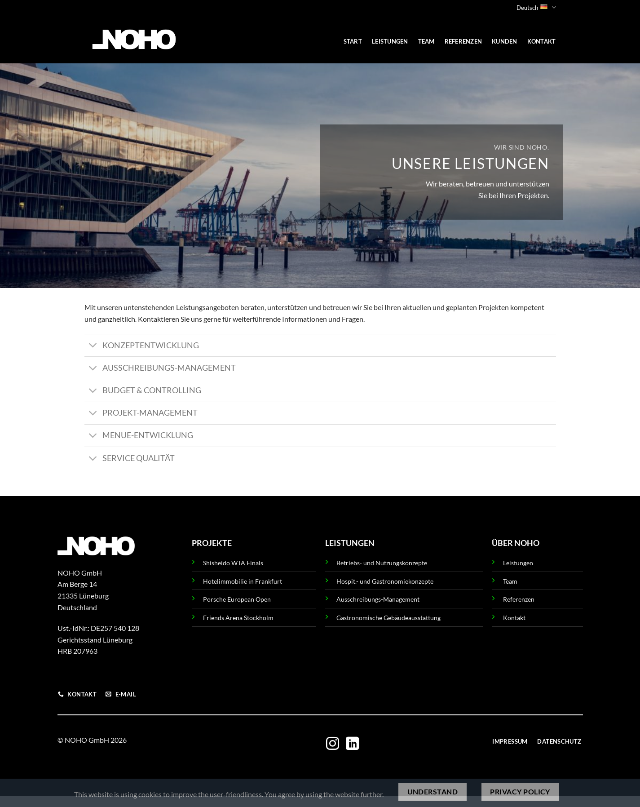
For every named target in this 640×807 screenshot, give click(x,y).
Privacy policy (520, 792)
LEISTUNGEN (390, 41)
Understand (432, 792)
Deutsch (536, 7)
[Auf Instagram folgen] (332, 744)
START (353, 41)
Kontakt (514, 617)
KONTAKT (541, 41)
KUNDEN (504, 41)
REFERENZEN (463, 41)
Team (510, 581)
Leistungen (518, 563)
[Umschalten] (93, 346)
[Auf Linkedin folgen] (352, 744)
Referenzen (518, 599)
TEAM (426, 41)
